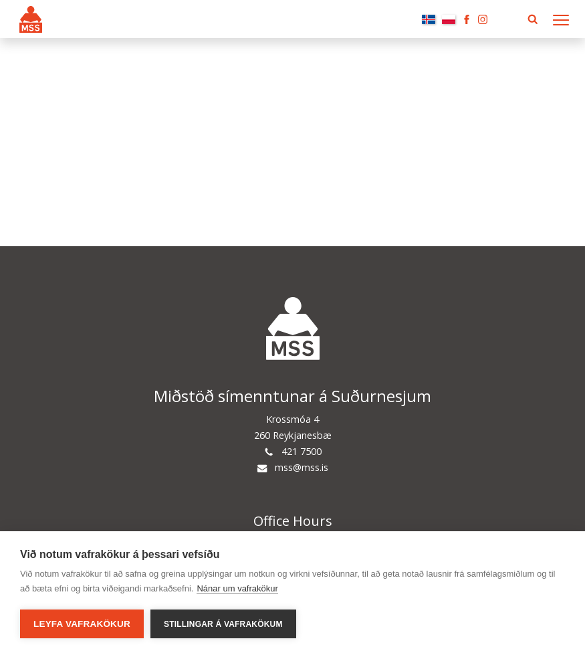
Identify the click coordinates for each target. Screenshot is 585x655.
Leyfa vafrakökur (81, 624)
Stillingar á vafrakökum (223, 624)
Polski (448, 19)
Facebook (466, 19)
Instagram (482, 19)
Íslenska (428, 19)
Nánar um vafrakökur (237, 588)
